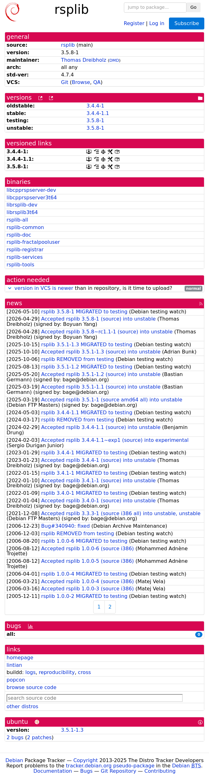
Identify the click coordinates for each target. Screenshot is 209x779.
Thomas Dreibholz (83, 60)
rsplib (68, 45)
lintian (14, 665)
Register (134, 23)
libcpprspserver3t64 (32, 198)
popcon (16, 680)
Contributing (160, 771)
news (14, 303)
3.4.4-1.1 (97, 113)
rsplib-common (25, 227)
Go (193, 7)
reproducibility (57, 672)
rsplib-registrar (25, 250)
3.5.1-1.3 (72, 730)
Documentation (52, 771)
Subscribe (186, 23)
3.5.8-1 (95, 120)
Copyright (85, 760)
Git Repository (118, 771)
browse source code (31, 687)
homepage (20, 658)
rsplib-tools (20, 265)
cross (84, 672)
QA (97, 82)
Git (64, 82)
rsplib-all (17, 220)
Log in (156, 23)
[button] (9, 288)
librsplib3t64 (22, 212)
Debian (14, 760)
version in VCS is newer (43, 288)
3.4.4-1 (95, 106)
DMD (114, 60)
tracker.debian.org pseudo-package (110, 766)
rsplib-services (25, 257)
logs (30, 672)
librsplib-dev (22, 205)
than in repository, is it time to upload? (104, 288)
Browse (81, 82)
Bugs (86, 771)
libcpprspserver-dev (31, 190)
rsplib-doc (19, 235)
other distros (22, 706)
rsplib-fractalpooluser (33, 242)
